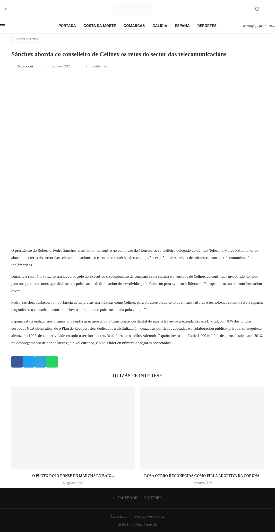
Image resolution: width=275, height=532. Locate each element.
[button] (17, 362)
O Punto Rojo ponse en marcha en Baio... (73, 476)
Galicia (159, 25)
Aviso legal (118, 516)
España (182, 25)
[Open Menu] (2, 25)
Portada (67, 25)
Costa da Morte (100, 25)
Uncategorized (26, 39)
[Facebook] (6, 9)
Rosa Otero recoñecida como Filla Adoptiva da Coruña (201, 476)
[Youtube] (151, 498)
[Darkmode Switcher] (257, 9)
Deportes (207, 25)
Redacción (25, 66)
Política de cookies (150, 516)
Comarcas (134, 25)
